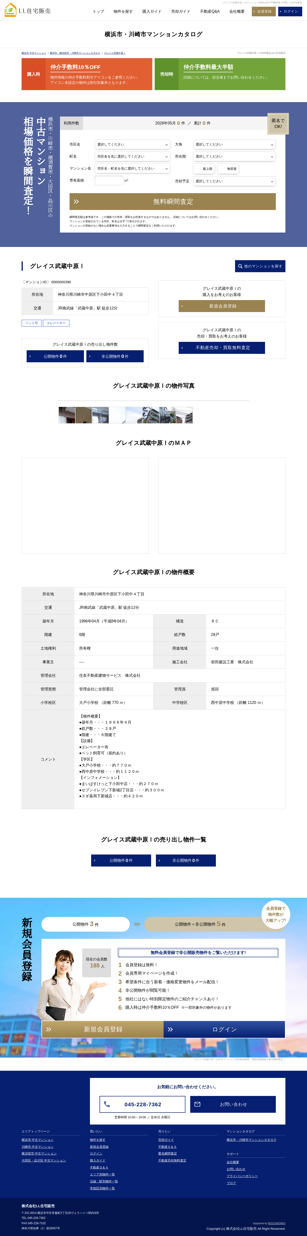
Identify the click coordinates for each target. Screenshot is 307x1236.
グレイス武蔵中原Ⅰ (115, 53)
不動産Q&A (210, 11)
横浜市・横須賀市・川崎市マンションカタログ (75, 53)
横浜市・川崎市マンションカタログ (252, 1140)
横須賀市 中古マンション (39, 1153)
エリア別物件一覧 (102, 1174)
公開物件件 (55, 356)
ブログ (231, 1183)
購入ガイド (152, 11)
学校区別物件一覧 (102, 1188)
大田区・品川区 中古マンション (44, 1160)
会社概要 (237, 11)
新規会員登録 (99, 1147)
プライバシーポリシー (242, 1176)
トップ (98, 11)
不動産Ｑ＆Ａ (99, 1167)
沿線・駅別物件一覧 (104, 1181)
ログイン (96, 1153)
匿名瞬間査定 (167, 1153)
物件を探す (123, 11)
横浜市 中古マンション (34, 53)
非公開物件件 (115, 356)
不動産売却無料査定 (172, 1160)
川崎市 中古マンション (38, 1147)
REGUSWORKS (276, 1223)
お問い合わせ (236, 1169)
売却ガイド (180, 11)
